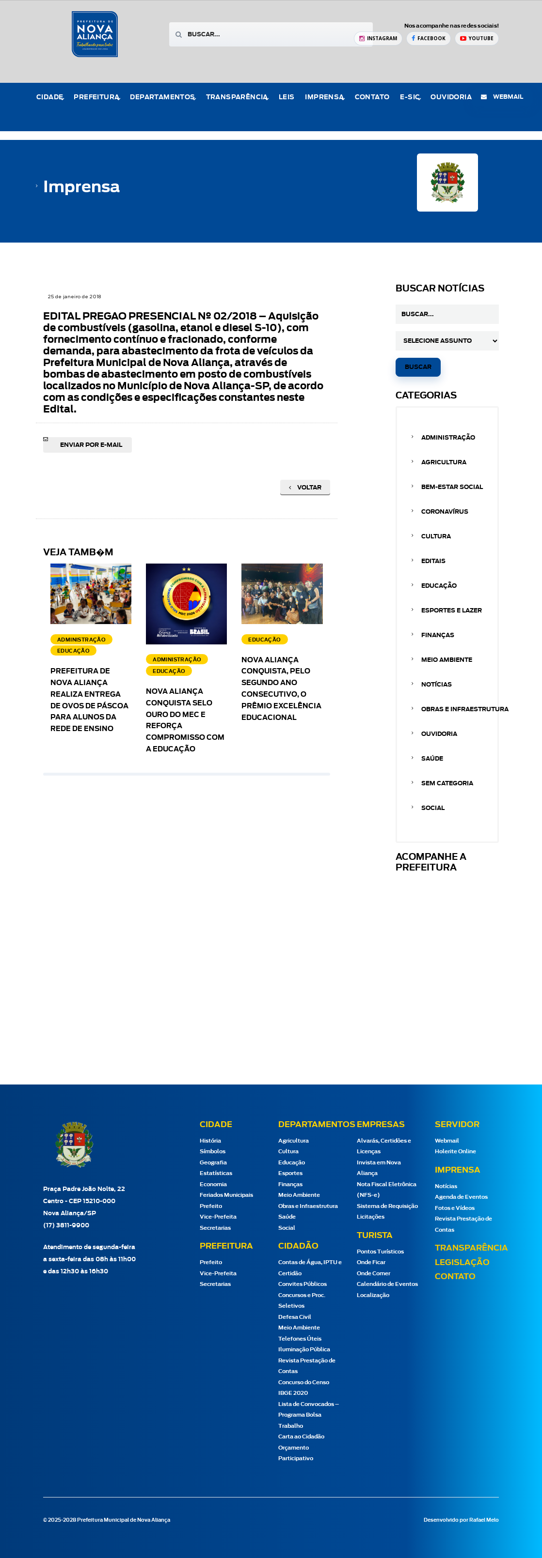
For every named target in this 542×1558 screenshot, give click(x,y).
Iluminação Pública (304, 1349)
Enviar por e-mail (91, 445)
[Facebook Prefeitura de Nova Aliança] (428, 38)
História (210, 1141)
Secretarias (215, 1228)
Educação (439, 586)
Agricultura (443, 462)
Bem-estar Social (452, 487)
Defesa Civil (294, 1317)
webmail (502, 97)
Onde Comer (373, 1273)
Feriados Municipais (226, 1195)
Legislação (462, 1263)
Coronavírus (444, 512)
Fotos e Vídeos (455, 1208)
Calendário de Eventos (387, 1284)
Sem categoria (447, 783)
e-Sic (410, 97)
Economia (213, 1184)
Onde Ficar (371, 1262)
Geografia (213, 1162)
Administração (448, 438)
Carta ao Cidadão (301, 1436)
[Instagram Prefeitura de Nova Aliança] (378, 38)
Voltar (305, 487)
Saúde (432, 759)
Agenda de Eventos (461, 1197)
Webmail (447, 1141)
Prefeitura (96, 97)
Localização (373, 1295)
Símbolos (212, 1151)
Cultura (436, 536)
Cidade (49, 97)
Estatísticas (216, 1173)
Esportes (290, 1173)
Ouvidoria (451, 97)
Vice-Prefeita (218, 1217)
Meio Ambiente (446, 660)
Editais (433, 561)
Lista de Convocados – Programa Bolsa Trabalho (308, 1415)
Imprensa (324, 97)
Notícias (436, 684)
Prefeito (211, 1206)
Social (433, 808)
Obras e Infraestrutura (465, 709)
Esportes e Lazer (451, 610)
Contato (372, 97)
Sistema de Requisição (387, 1206)
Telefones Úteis (299, 1339)
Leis (287, 97)
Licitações (370, 1217)
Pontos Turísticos (380, 1251)
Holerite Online (455, 1151)
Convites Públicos (302, 1284)
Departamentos (162, 97)
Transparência (237, 97)
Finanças (437, 635)
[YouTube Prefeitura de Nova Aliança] (477, 38)
